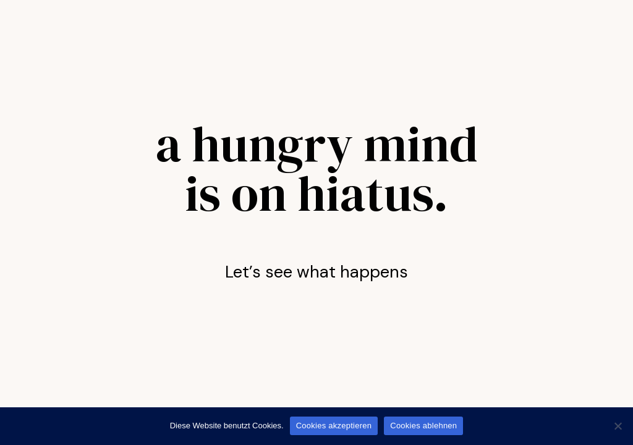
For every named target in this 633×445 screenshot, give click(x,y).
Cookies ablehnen (423, 425)
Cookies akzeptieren (334, 425)
